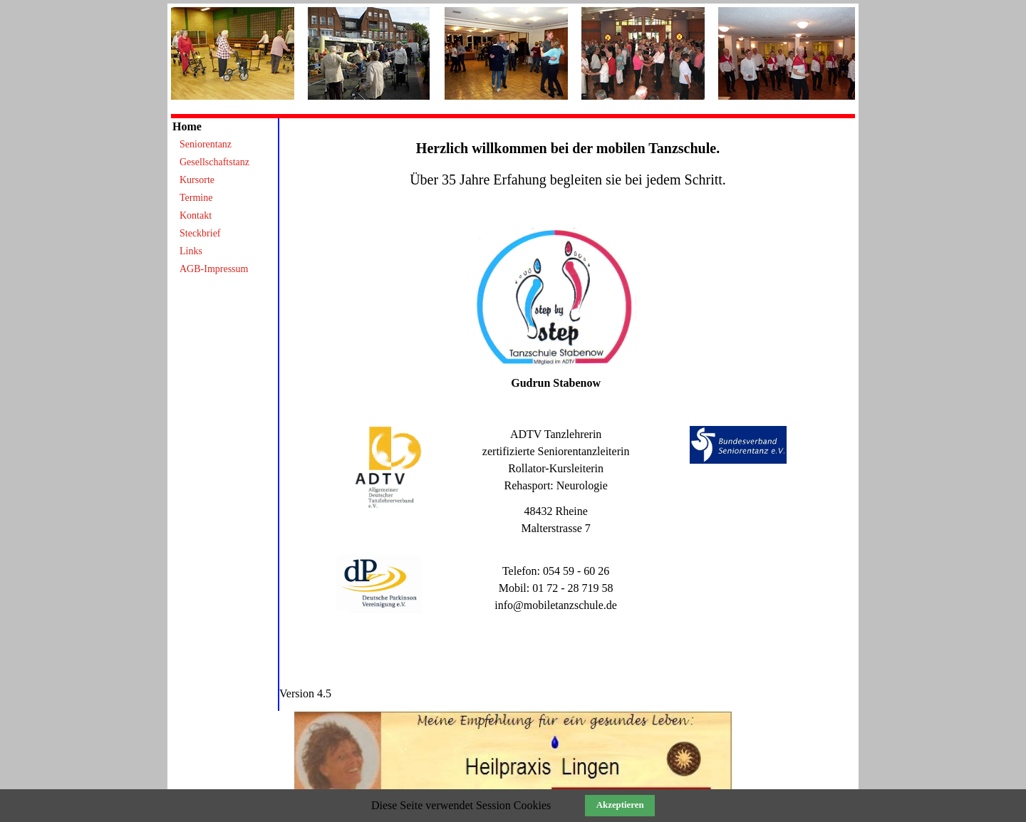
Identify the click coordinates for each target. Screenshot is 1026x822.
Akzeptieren (620, 805)
